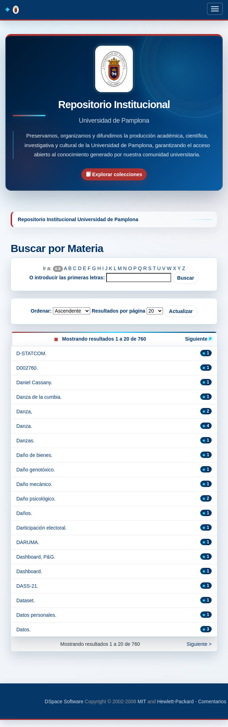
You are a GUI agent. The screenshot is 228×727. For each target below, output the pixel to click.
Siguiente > (198, 339)
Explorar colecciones (114, 174)
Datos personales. (36, 615)
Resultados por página (118, 311)
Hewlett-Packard (175, 701)
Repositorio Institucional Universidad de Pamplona (78, 219)
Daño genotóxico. (35, 469)
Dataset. (25, 600)
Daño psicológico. (36, 499)
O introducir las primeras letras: (67, 277)
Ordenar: (41, 311)
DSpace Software (64, 701)
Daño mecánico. (34, 484)
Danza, (24, 411)
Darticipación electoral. (41, 528)
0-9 (58, 269)
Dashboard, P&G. (35, 557)
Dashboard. (29, 571)
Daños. (24, 513)
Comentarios (212, 701)
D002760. (27, 368)
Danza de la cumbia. (39, 397)
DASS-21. (27, 586)
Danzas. (25, 440)
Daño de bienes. (34, 455)
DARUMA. (27, 542)
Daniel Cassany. (34, 382)
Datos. (23, 629)
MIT (141, 701)
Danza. (24, 426)
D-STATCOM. (31, 353)
